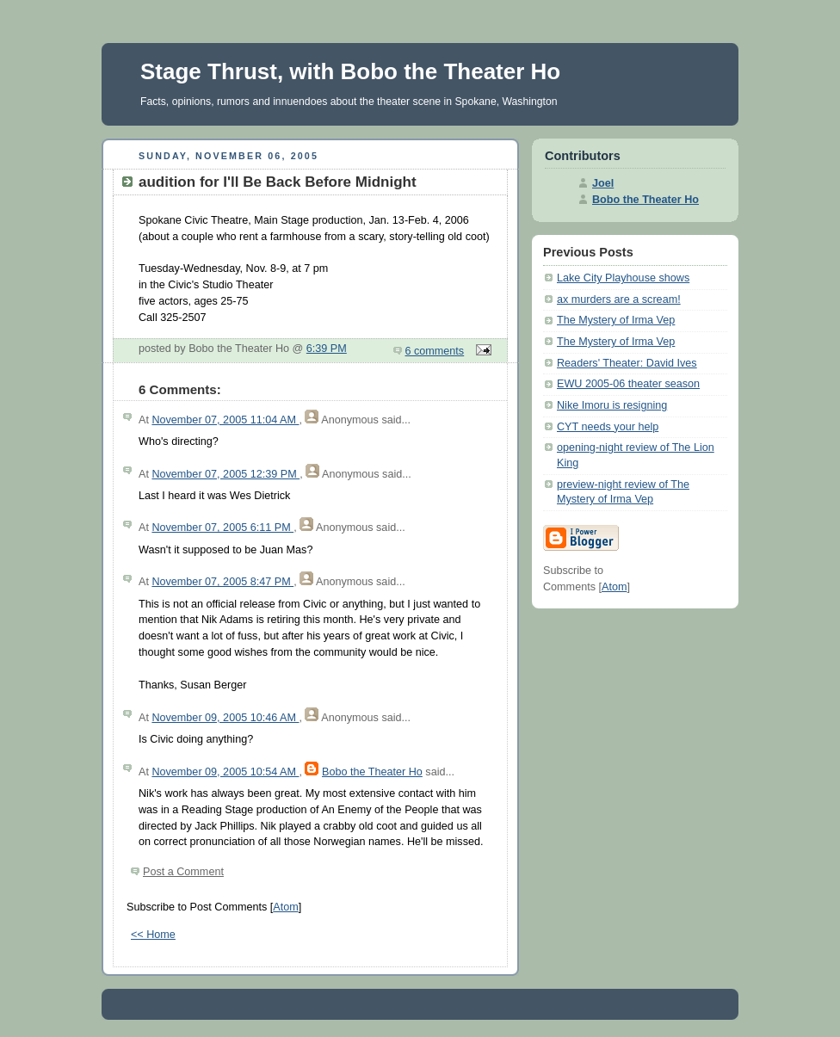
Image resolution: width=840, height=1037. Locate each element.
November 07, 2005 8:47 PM (222, 582)
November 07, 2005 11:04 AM (225, 420)
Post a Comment (183, 872)
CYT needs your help (607, 427)
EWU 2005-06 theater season (628, 384)
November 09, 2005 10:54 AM (225, 772)
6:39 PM (326, 349)
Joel (603, 183)
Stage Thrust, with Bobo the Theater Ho (350, 71)
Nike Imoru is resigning (612, 405)
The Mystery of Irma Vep (616, 320)
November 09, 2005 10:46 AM (225, 718)
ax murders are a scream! (619, 299)
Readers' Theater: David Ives (627, 363)
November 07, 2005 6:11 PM (222, 528)
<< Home (153, 935)
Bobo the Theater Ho (372, 772)
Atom (285, 907)
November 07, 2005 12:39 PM (225, 474)
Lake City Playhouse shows (623, 278)
